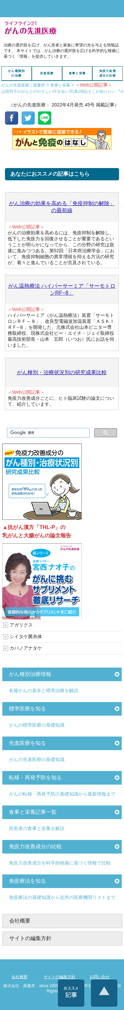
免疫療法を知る (27, 881)
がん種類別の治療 (16, 73)
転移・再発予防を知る (35, 777)
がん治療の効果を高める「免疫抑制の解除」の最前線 (62, 207)
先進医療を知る (27, 743)
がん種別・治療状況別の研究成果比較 (62, 372)
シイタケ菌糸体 (26, 636)
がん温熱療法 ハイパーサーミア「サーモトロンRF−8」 (61, 289)
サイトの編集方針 (30, 938)
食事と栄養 (77, 73)
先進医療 (47, 73)
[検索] (47, 433)
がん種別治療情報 (30, 674)
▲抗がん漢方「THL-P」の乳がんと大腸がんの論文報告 (36, 531)
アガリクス (21, 624)
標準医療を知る (27, 708)
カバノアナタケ (26, 648)
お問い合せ (99, 977)
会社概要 (19, 920)
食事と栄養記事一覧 (33, 812)
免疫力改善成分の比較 (107, 73)
